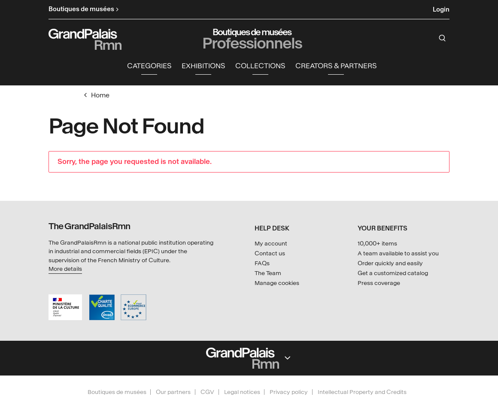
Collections (260, 66)
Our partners (173, 392)
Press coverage (379, 283)
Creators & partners (336, 66)
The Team (268, 273)
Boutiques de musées (117, 392)
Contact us (270, 253)
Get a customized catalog (393, 273)
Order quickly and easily (390, 263)
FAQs (262, 263)
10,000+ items (377, 243)
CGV (207, 392)
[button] (149, 67)
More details (65, 269)
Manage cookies (277, 283)
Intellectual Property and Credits (362, 392)
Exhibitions (203, 66)
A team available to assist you (398, 253)
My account (271, 243)
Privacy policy (289, 392)
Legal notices (242, 392)
